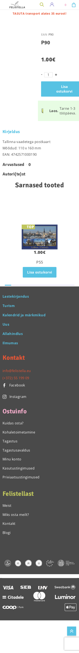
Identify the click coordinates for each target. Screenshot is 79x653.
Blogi (7, 532)
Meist (7, 505)
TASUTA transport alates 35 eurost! (39, 13)
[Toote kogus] (48, 74)
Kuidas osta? (13, 423)
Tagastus (10, 441)
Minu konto (12, 459)
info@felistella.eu (17, 370)
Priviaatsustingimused (21, 477)
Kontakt (9, 523)
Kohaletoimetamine (19, 432)
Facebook (14, 385)
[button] (8, 285)
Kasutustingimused (19, 468)
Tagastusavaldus (16, 450)
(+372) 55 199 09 (16, 378)
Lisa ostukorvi (39, 272)
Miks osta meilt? (16, 514)
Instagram (14, 396)
